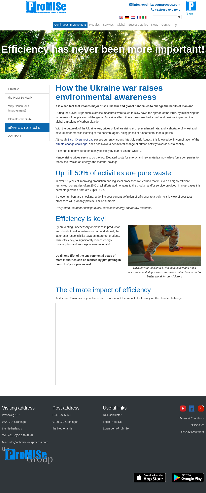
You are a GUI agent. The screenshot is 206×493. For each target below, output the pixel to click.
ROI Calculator (112, 415)
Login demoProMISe (116, 428)
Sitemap (175, 25)
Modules (94, 24)
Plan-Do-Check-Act (20, 119)
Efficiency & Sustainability (24, 127)
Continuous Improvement (70, 24)
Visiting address (18, 408)
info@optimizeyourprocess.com (156, 4)
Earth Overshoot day (80, 139)
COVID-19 (14, 136)
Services (108, 24)
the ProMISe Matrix (20, 97)
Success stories (138, 24)
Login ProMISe (112, 421)
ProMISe (13, 89)
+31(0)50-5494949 (167, 9)
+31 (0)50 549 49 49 (21, 435)
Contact (166, 24)
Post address (66, 408)
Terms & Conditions (191, 418)
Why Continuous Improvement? (18, 108)
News (155, 24)
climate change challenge (71, 144)
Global (121, 24)
